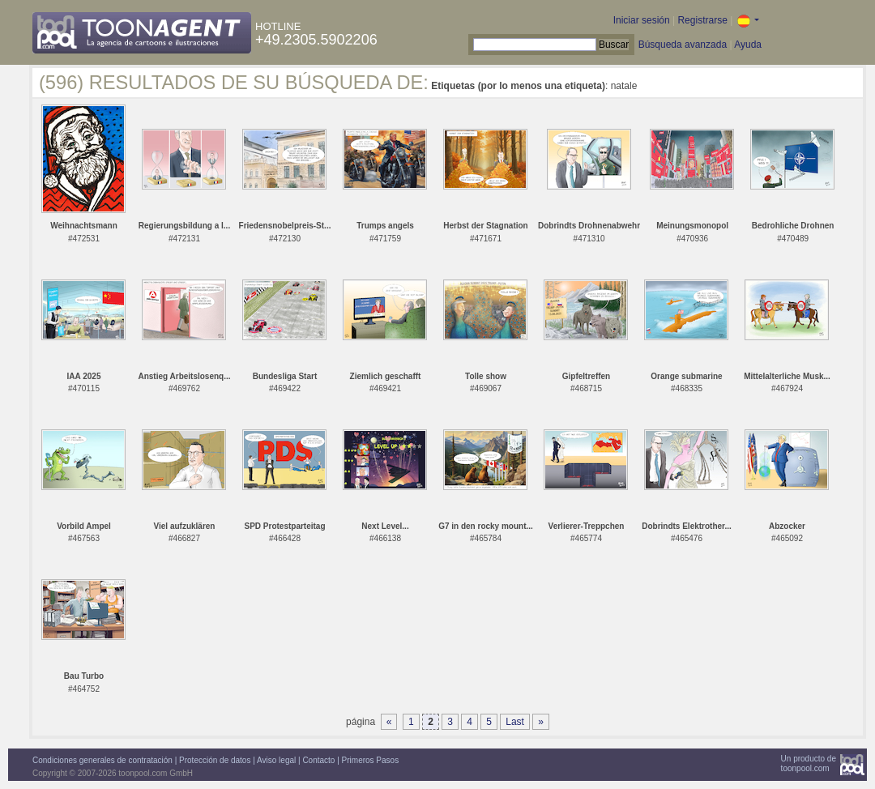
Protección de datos (214, 760)
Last (515, 721)
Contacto (318, 760)
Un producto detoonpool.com (808, 763)
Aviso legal (276, 760)
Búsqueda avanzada (682, 44)
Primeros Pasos (370, 760)
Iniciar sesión (641, 20)
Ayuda (748, 44)
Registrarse (702, 20)
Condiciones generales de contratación (102, 760)
